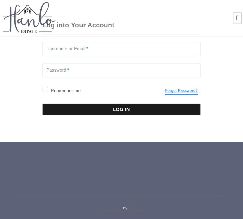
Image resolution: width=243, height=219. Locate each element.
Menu (237, 18)
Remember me (62, 90)
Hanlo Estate (110, 208)
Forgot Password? (181, 90)
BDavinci (137, 208)
